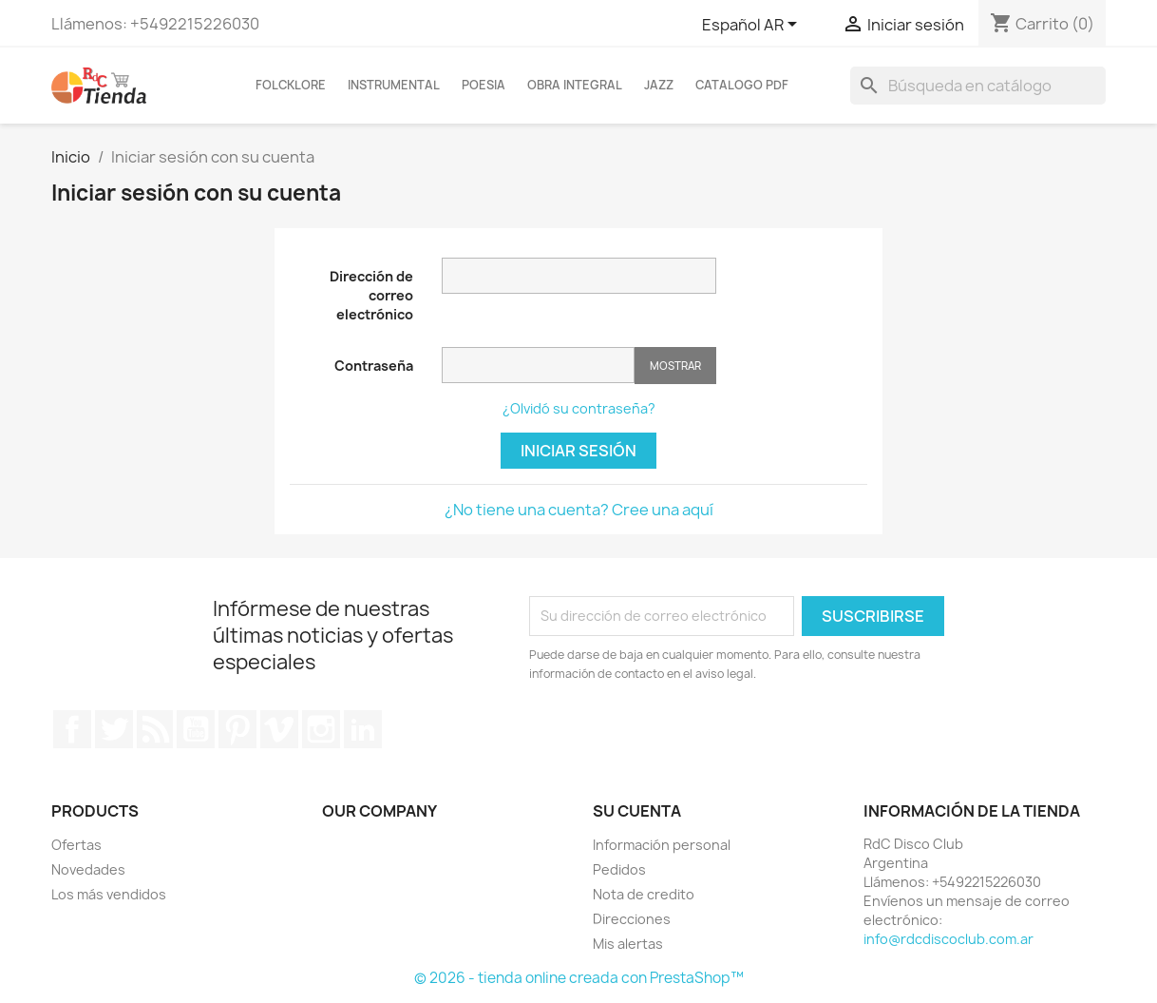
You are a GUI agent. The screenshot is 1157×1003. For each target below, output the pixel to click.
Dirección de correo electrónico (371, 295)
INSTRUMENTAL (394, 85)
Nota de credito (643, 894)
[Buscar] (978, 86)
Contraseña (373, 366)
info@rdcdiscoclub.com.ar (948, 939)
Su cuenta (637, 810)
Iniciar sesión (578, 450)
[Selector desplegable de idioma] (753, 25)
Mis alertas (628, 944)
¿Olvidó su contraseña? (579, 408)
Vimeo (279, 729)
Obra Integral (574, 85)
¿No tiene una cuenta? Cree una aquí (579, 509)
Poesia (483, 85)
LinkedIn (363, 729)
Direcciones (632, 919)
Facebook (72, 729)
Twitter (114, 729)
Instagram (321, 729)
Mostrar (675, 365)
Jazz (658, 85)
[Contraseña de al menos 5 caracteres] (538, 365)
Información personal (661, 845)
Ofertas (76, 845)
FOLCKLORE (291, 85)
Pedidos (619, 869)
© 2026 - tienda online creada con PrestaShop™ (579, 978)
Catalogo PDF (741, 85)
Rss (155, 729)
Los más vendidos (108, 894)
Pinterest (237, 729)
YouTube (196, 729)
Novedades (88, 869)
